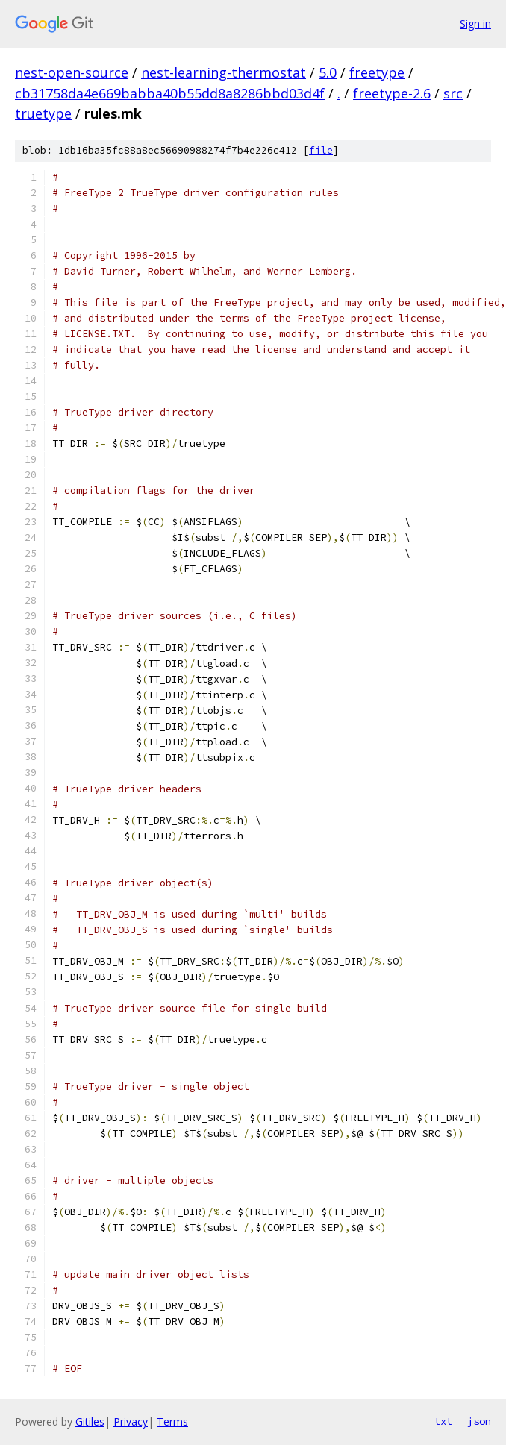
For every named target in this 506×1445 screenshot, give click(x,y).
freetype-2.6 (392, 93)
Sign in (475, 23)
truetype (43, 113)
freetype (377, 72)
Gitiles (89, 1421)
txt (443, 1421)
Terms (172, 1421)
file (321, 150)
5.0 (328, 72)
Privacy (130, 1421)
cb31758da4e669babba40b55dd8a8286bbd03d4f (170, 93)
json (479, 1421)
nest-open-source (71, 72)
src (453, 93)
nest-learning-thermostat (223, 72)
